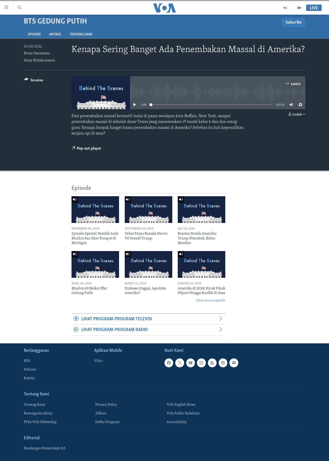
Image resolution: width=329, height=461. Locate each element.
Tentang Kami (81, 34)
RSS (27, 361)
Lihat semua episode (210, 300)
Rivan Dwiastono (37, 53)
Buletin (29, 378)
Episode (34, 34)
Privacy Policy (106, 405)
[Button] (33, 81)
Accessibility (177, 422)
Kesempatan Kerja (38, 413)
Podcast (30, 369)
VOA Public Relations (183, 413)
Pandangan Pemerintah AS (45, 448)
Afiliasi (100, 413)
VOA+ (98, 361)
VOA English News (181, 405)
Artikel (55, 34)
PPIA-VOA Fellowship (40, 422)
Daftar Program (107, 422)
